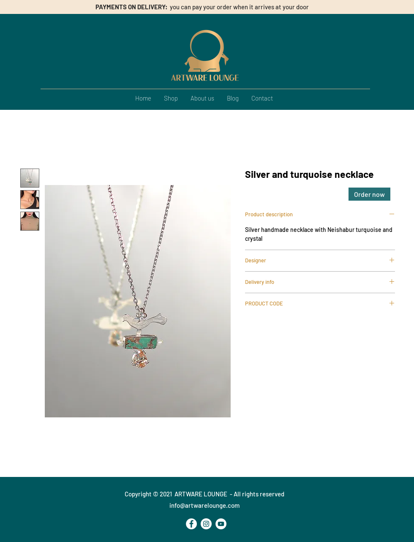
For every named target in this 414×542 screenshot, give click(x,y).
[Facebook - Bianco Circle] (191, 523)
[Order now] (369, 194)
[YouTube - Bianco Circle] (220, 523)
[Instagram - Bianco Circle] (206, 523)
